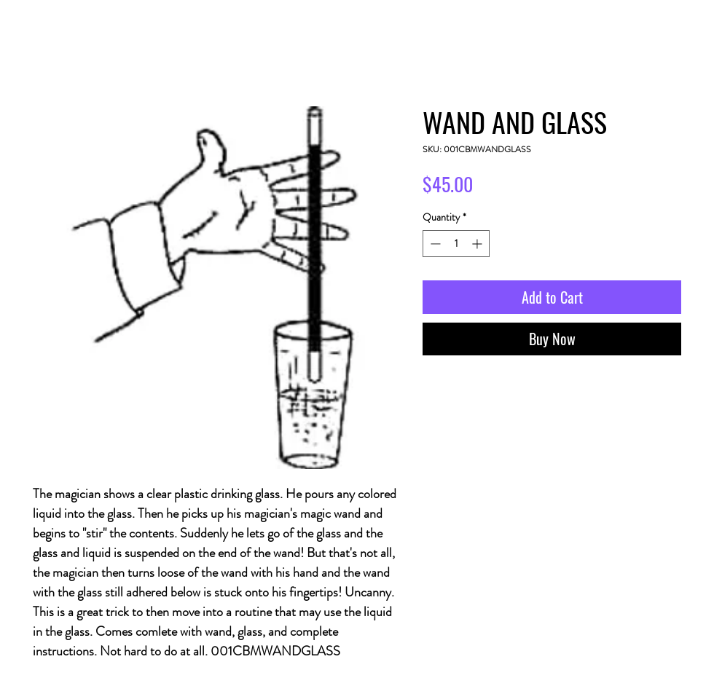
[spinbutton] (456, 243)
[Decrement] (434, 243)
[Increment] (478, 243)
